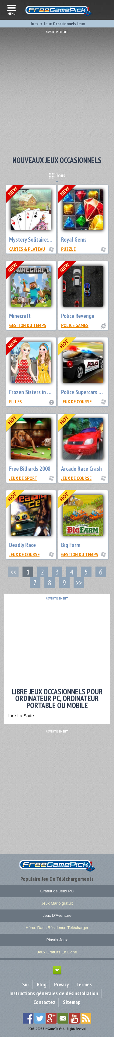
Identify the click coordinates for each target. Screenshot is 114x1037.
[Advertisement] (57, 91)
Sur (25, 984)
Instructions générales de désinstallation (53, 993)
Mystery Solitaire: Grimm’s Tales (44, 239)
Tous (57, 175)
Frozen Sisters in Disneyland (40, 392)
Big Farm (70, 545)
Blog (42, 984)
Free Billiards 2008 (29, 468)
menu (11, 9)
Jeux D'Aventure (57, 915)
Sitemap (72, 1002)
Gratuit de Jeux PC (57, 891)
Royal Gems (74, 239)
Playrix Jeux (56, 940)
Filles (15, 401)
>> (79, 582)
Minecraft (20, 315)
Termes (84, 984)
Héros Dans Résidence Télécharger (57, 927)
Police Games (74, 325)
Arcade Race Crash (81, 468)
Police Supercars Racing (87, 392)
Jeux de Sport (23, 478)
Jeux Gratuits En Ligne (57, 952)
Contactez (44, 1002)
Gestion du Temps (27, 325)
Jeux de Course (76, 401)
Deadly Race (22, 545)
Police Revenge (77, 315)
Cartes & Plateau (27, 249)
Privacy (61, 984)
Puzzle (68, 249)
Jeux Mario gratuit (57, 903)
